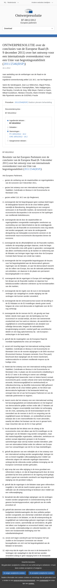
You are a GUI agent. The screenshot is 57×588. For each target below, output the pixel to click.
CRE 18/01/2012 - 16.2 (18, 137)
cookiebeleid (43, 584)
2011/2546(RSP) (14, 64)
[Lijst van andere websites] (42, 2)
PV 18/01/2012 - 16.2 (17, 134)
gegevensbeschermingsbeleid (24, 584)
